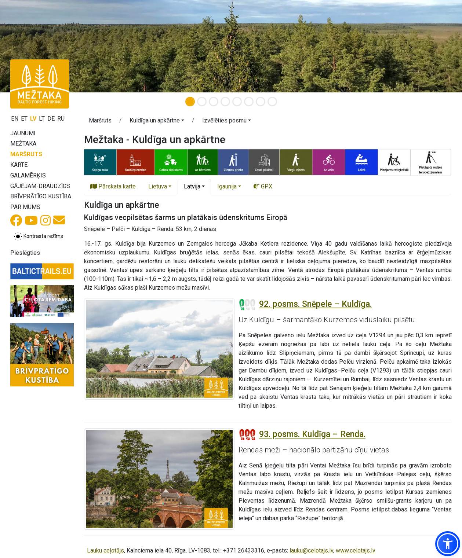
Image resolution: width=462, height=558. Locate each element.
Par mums (25, 206)
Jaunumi (23, 133)
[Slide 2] (202, 101)
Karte (19, 164)
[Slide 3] (213, 101)
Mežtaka (23, 143)
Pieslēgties (25, 252)
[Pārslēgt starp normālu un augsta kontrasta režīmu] (38, 236)
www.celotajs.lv (355, 550)
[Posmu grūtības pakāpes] (247, 304)
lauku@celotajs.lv (311, 550)
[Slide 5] (237, 101)
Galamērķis (28, 175)
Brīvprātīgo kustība (40, 196)
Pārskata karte (113, 186)
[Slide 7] (260, 101)
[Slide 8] (272, 101)
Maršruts (26, 154)
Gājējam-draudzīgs (40, 186)
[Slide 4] (225, 101)
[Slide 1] (190, 101)
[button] (157, 122)
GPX (263, 186)
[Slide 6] (249, 101)
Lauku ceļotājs (105, 550)
